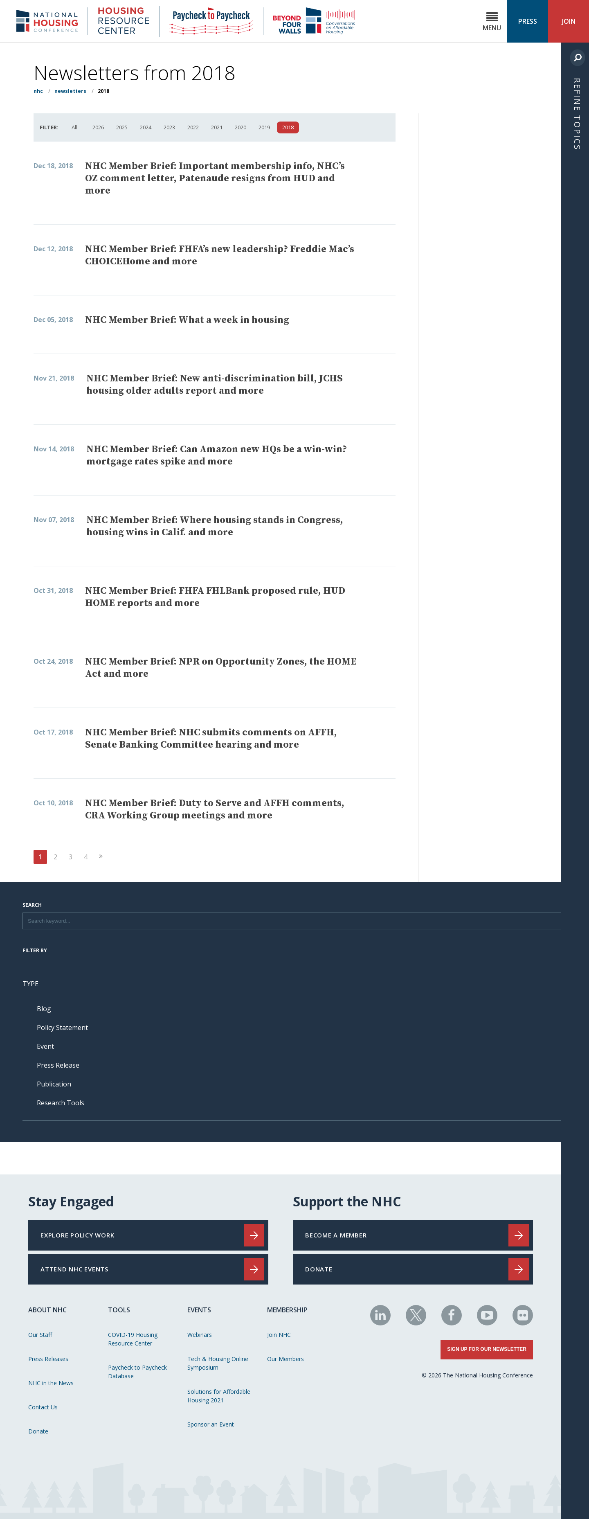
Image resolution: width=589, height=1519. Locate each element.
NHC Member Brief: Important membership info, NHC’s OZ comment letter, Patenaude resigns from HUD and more (215, 178)
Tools (119, 1309)
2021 (217, 127)
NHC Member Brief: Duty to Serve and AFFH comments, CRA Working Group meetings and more (214, 809)
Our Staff (40, 1335)
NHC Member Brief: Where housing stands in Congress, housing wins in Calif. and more (214, 526)
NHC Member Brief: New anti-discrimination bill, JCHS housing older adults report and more (214, 384)
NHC (38, 91)
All (74, 127)
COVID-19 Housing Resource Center (132, 1339)
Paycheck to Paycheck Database (137, 1371)
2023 (169, 127)
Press (527, 21)
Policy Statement (62, 1027)
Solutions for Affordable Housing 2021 (218, 1396)
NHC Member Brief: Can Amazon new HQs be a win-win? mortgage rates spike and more (216, 455)
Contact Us (43, 1407)
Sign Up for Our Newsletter (486, 1349)
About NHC (47, 1309)
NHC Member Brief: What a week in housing (187, 320)
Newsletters (70, 91)
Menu (492, 21)
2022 (193, 127)
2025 (122, 127)
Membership (287, 1309)
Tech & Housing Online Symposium (217, 1363)
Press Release (58, 1065)
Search (32, 905)
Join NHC (279, 1335)
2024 (145, 127)
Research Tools (60, 1102)
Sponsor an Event (210, 1424)
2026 (98, 127)
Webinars (199, 1335)
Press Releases (48, 1359)
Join (569, 21)
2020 (240, 127)
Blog (44, 1008)
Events (199, 1309)
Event (45, 1046)
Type (30, 983)
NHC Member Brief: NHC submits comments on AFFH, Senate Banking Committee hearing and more (211, 738)
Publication (54, 1084)
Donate (38, 1431)
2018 (288, 127)
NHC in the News (51, 1383)
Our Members (285, 1359)
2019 (264, 127)
